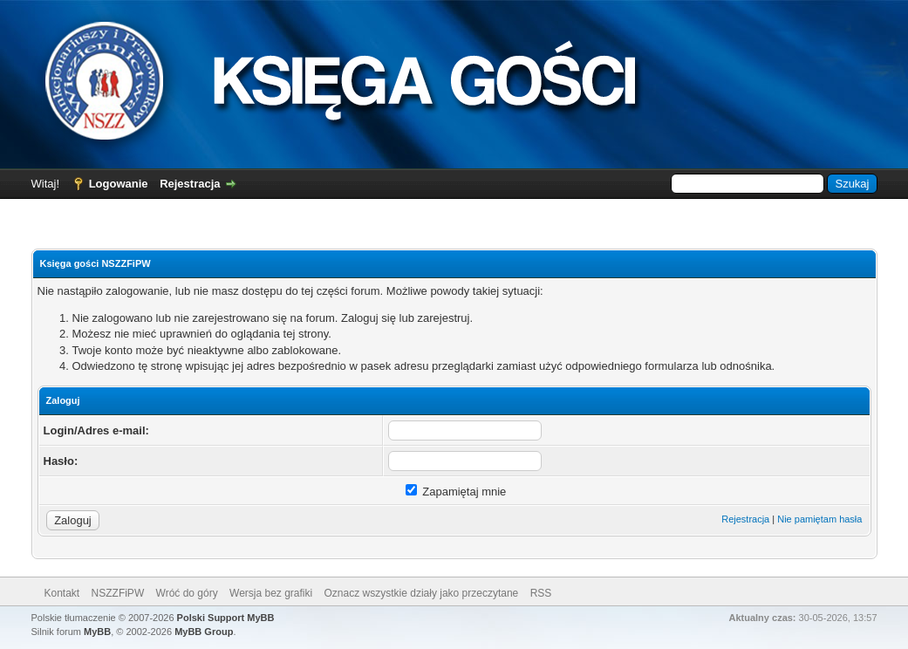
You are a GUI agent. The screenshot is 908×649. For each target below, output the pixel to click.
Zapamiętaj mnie (456, 491)
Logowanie (118, 183)
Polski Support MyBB (226, 617)
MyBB (97, 631)
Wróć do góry (187, 593)
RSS (541, 593)
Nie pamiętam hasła (819, 519)
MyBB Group (203, 631)
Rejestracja (190, 183)
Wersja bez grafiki (270, 593)
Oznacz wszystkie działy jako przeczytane (421, 593)
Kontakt (62, 593)
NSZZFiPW (118, 593)
